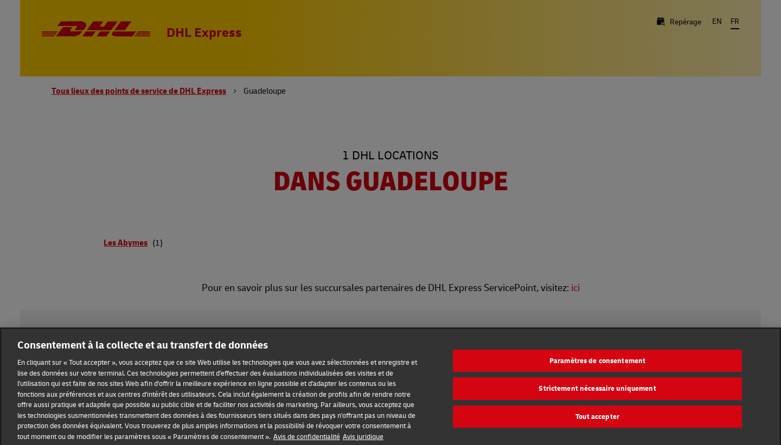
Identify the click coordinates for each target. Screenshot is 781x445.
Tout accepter (597, 419)
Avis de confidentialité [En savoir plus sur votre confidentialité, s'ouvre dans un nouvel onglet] (306, 439)
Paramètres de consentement (597, 364)
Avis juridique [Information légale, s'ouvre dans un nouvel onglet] (363, 439)
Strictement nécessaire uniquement (597, 392)
